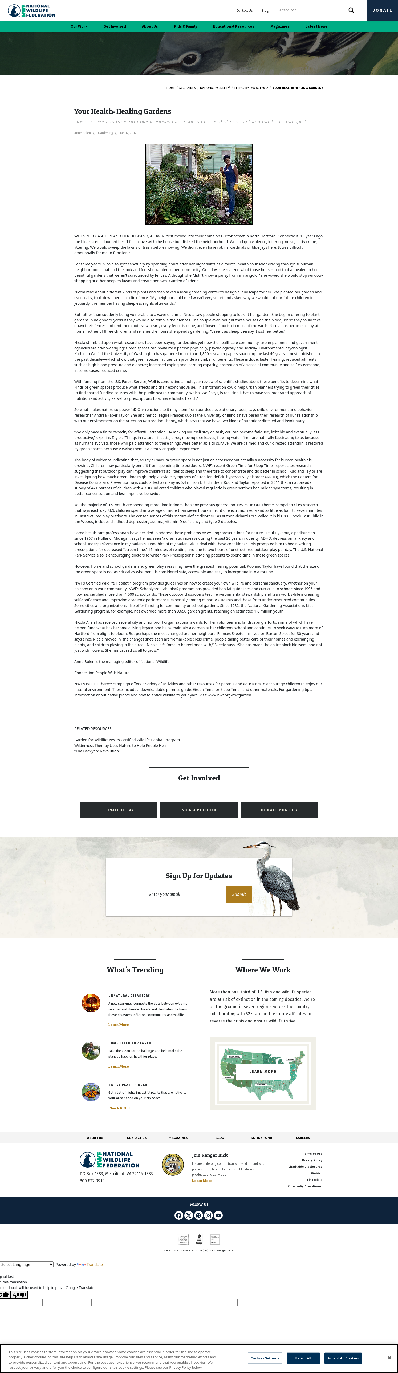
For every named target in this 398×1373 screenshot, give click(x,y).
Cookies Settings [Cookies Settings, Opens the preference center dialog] (265, 1358)
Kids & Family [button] (185, 26)
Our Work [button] (79, 26)
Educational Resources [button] (233, 26)
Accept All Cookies (343, 1358)
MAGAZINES (178, 1138)
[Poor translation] (19, 1295)
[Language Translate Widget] (27, 1264)
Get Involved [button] (114, 26)
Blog (265, 11)
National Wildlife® (215, 88)
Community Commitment (305, 1186)
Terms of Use (312, 1153)
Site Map (316, 1173)
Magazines (187, 88)
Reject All (303, 1358)
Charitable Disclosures (305, 1167)
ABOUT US (95, 1138)
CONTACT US (137, 1138)
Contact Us (244, 11)
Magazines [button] (280, 26)
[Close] (389, 1358)
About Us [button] (150, 26)
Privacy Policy (312, 1160)
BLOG (220, 1138)
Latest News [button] (317, 26)
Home (170, 88)
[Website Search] (315, 10)
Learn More (118, 1024)
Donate (382, 10)
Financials (314, 1180)
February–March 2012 (251, 88)
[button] (239, 894)
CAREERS (303, 1138)
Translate (90, 1264)
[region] (199, 1358)
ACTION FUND (261, 1138)
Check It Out (119, 1108)
